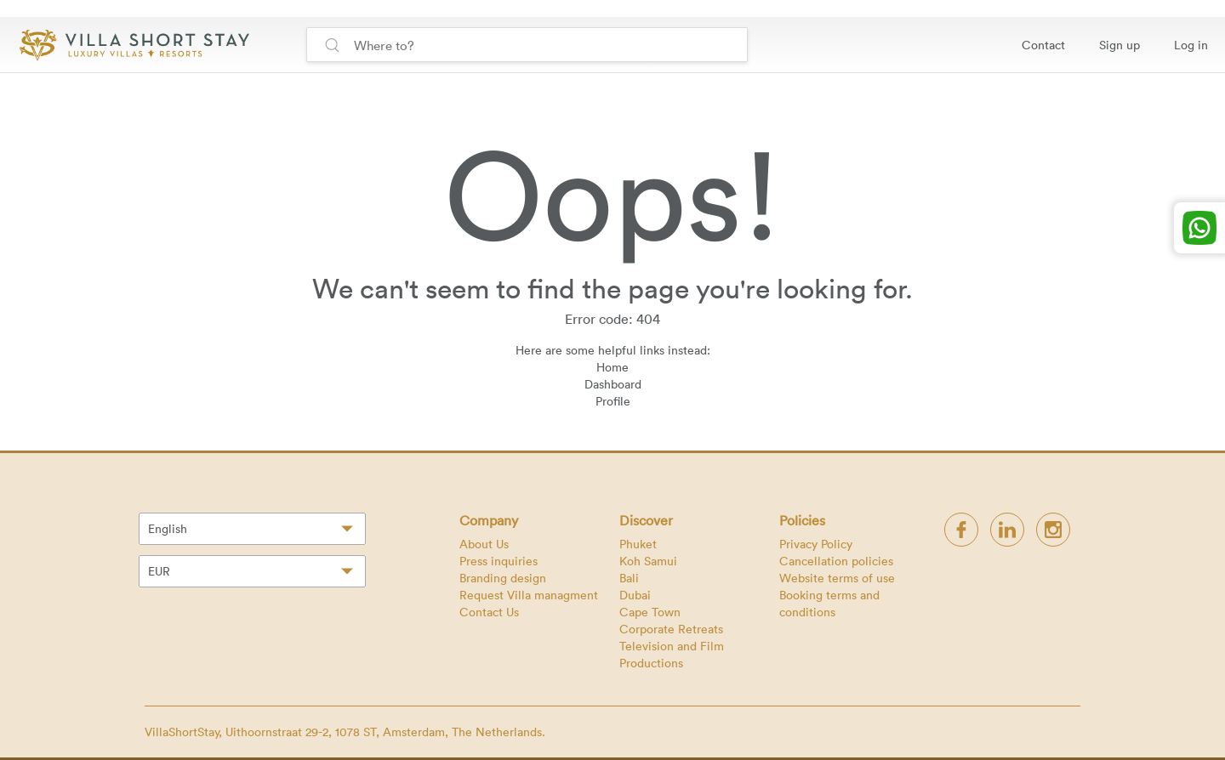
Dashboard (612, 384)
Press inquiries (498, 561)
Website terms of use (837, 578)
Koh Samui (648, 561)
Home (612, 367)
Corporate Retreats (671, 629)
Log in (1191, 45)
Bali (629, 578)
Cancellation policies (836, 561)
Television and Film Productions (671, 654)
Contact (1043, 45)
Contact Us (489, 612)
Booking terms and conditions (829, 603)
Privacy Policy (815, 544)
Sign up (1119, 45)
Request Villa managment (528, 595)
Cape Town (650, 612)
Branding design (502, 578)
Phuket (638, 544)
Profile (612, 401)
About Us (484, 544)
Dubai (635, 595)
